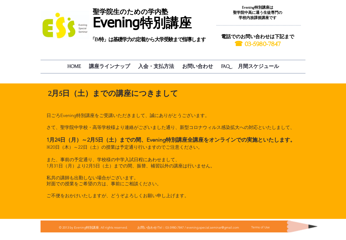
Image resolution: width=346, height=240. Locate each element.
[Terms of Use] (260, 227)
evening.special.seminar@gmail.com (213, 227)
